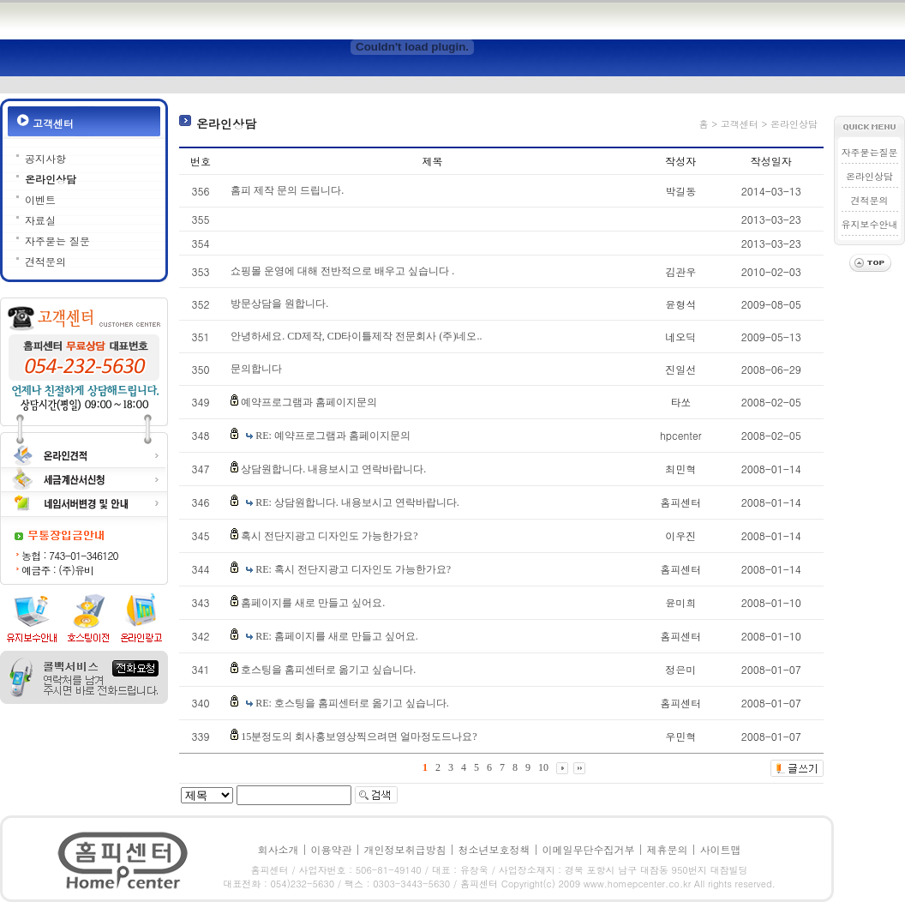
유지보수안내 (870, 224)
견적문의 (45, 261)
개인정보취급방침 (404, 849)
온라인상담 (50, 178)
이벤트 (40, 199)
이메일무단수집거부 (588, 849)
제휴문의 (667, 849)
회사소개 (277, 849)
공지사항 (45, 158)
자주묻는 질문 (57, 240)
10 (543, 767)
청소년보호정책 (494, 849)
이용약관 (330, 849)
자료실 (40, 220)
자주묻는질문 (870, 152)
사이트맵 (720, 849)
